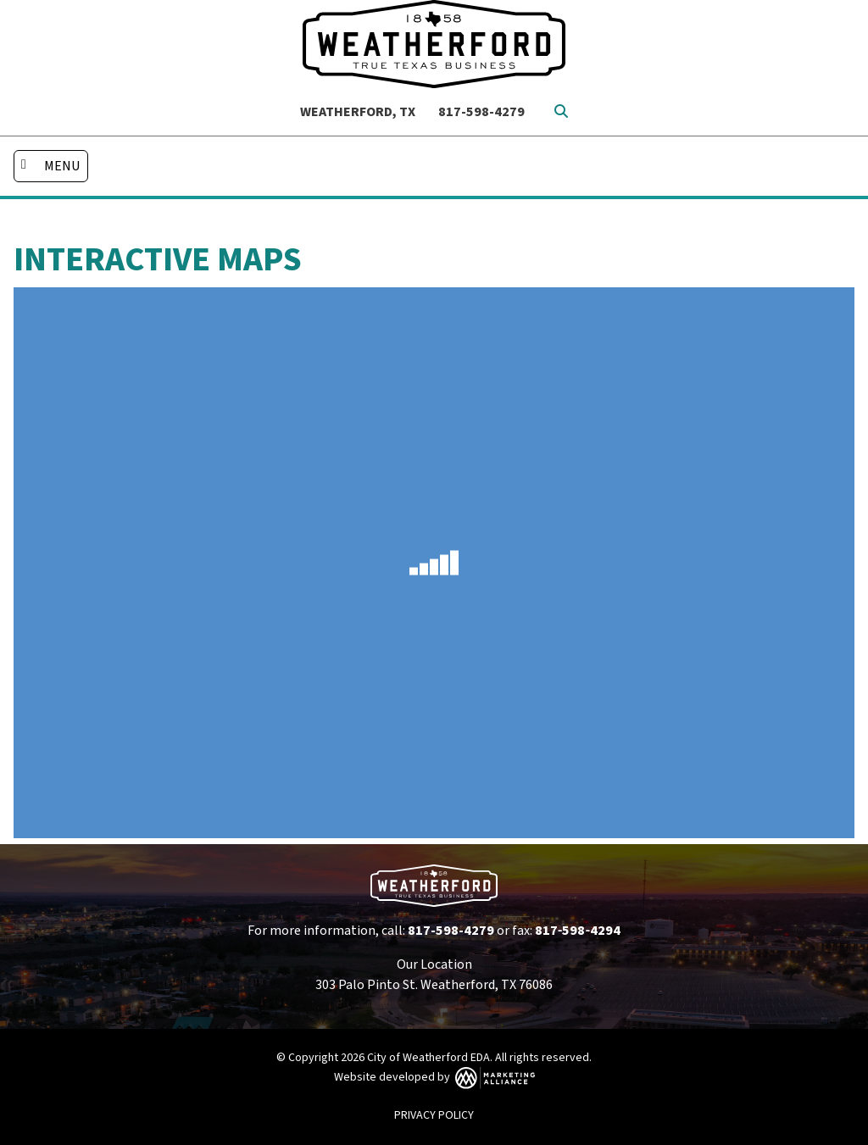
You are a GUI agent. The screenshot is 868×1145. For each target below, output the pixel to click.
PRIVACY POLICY (434, 1115)
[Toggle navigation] (51, 166)
